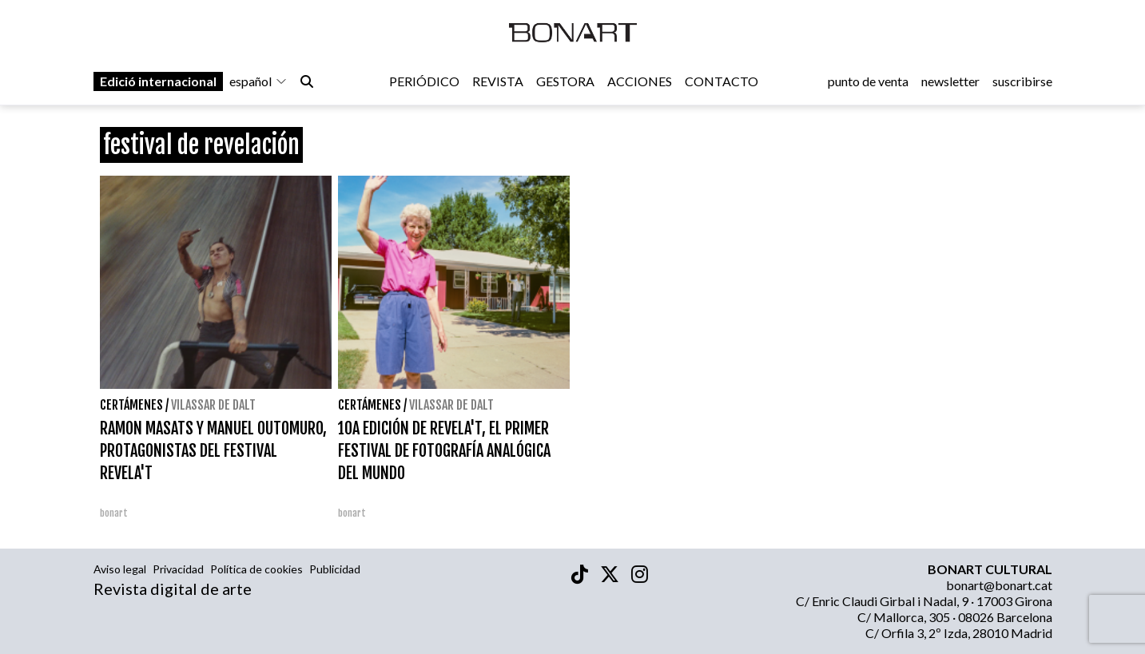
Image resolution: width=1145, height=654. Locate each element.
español (258, 81)
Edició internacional (158, 81)
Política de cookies (256, 569)
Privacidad (178, 569)
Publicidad (334, 569)
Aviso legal (119, 569)
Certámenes (131, 405)
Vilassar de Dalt (213, 405)
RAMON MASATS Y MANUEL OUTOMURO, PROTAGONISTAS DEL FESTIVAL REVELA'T (213, 450)
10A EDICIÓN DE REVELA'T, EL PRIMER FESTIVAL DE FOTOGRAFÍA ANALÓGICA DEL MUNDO (444, 450)
